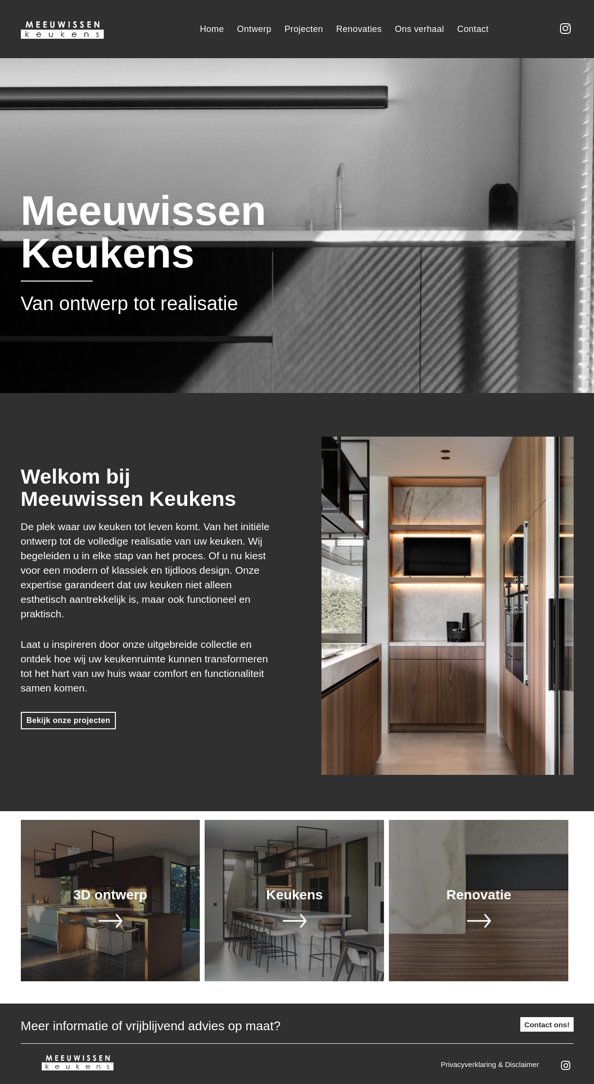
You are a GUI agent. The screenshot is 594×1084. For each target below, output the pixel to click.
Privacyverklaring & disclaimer (490, 1063)
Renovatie (479, 893)
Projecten (304, 29)
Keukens (294, 893)
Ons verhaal (419, 29)
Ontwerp (254, 29)
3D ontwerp (110, 893)
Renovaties (359, 29)
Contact (473, 29)
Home (212, 29)
